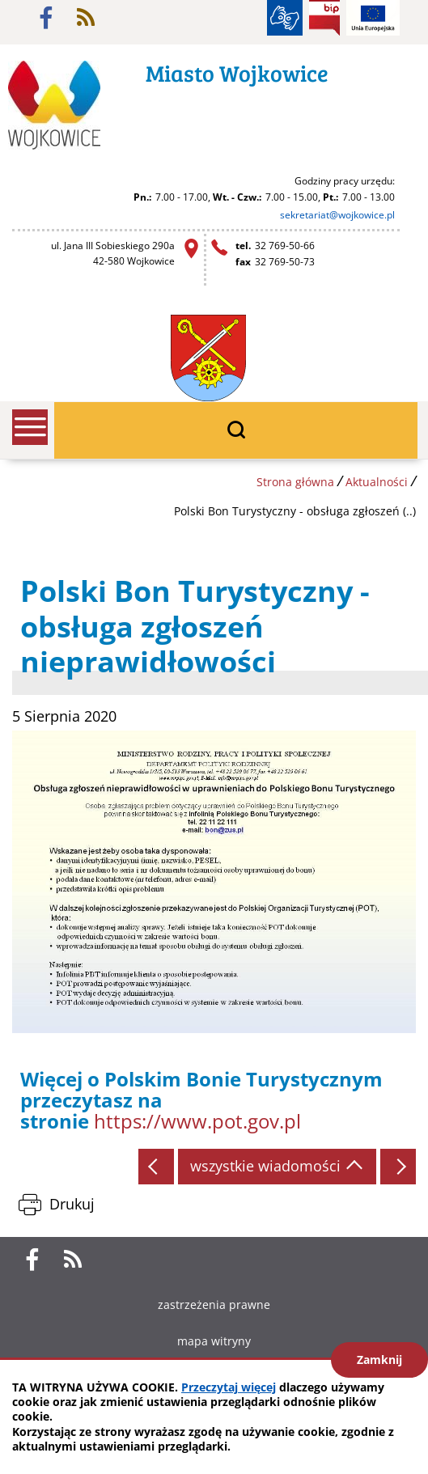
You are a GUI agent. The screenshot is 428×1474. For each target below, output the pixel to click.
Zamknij (379, 1359)
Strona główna (295, 481)
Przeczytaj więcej (228, 1387)
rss (86, 18)
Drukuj (72, 1204)
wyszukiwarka (235, 430)
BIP (324, 18)
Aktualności (376, 481)
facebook (46, 18)
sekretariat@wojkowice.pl (337, 215)
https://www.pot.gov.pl (197, 1121)
